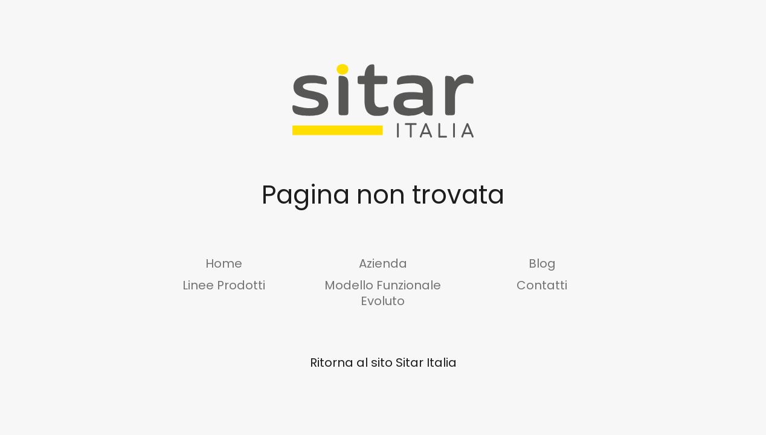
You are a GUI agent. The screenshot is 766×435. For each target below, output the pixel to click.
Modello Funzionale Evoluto (382, 293)
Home (223, 263)
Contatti (542, 285)
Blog (542, 263)
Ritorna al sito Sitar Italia (383, 362)
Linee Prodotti (223, 285)
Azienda (383, 263)
